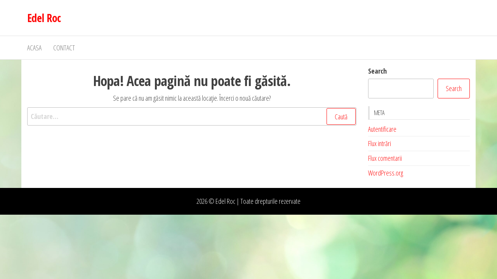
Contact (64, 47)
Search (377, 71)
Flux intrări (379, 143)
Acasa (34, 47)
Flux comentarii (385, 158)
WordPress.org (385, 172)
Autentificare (382, 129)
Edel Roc (44, 17)
